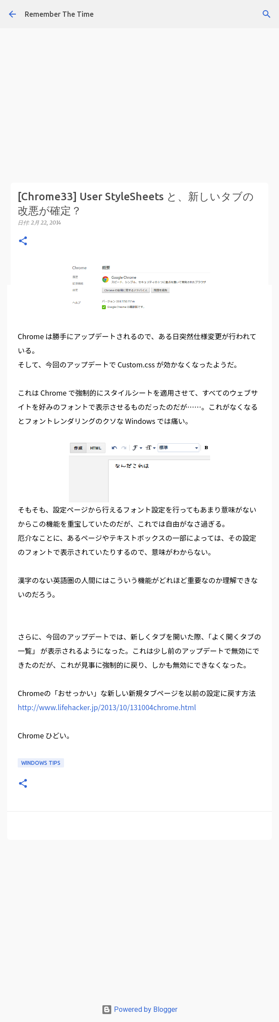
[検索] (266, 14)
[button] (23, 241)
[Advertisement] (139, 62)
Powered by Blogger (139, 1009)
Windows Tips (40, 763)
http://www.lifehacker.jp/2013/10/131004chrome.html (107, 707)
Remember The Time (59, 14)
